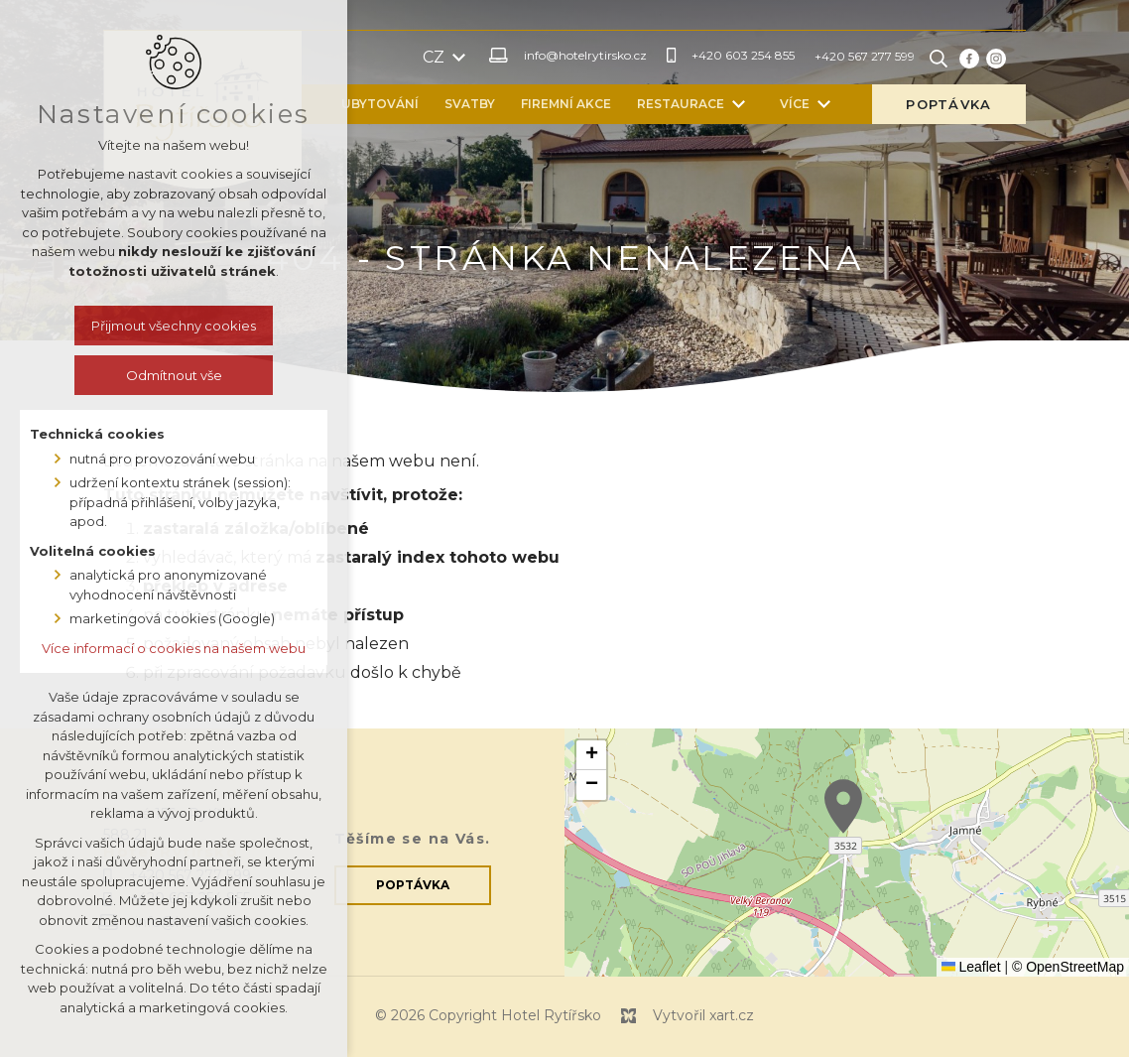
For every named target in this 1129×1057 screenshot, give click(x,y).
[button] (843, 806)
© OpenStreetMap (1068, 967)
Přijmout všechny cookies (171, 325)
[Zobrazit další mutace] (538, 57)
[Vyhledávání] (1017, 57)
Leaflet (971, 967)
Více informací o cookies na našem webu (172, 648)
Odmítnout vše (172, 375)
